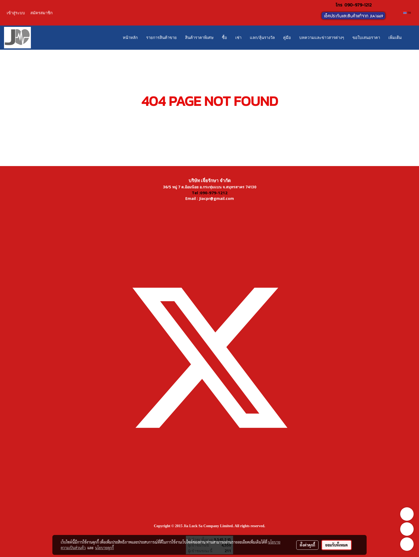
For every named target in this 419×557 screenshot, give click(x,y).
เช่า (238, 37)
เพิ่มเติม (395, 37)
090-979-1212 (358, 5)
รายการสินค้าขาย (161, 37)
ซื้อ (224, 37)
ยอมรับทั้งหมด (336, 544)
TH (407, 12)
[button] (411, 37)
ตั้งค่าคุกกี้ (307, 544)
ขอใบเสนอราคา (366, 37)
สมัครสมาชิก (41, 12)
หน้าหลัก (130, 37)
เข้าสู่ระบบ (16, 12)
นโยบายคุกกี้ (104, 547)
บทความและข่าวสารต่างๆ (321, 37)
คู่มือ (287, 37)
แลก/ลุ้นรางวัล (262, 37)
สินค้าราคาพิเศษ (199, 37)
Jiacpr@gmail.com (216, 198)
